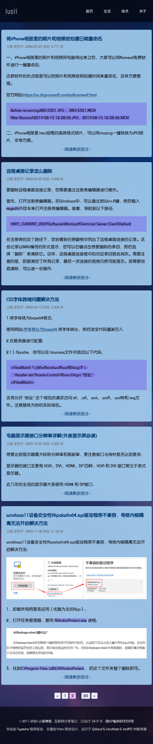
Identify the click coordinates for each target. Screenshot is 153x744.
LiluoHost (112, 729)
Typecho (23, 729)
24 (86, 696)
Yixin (60, 729)
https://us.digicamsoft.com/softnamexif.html (60, 95)
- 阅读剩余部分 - (76, 149)
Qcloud (97, 729)
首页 (89, 11)
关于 (142, 11)
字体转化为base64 (40, 329)
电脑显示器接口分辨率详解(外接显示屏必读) (51, 435)
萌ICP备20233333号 (119, 721)
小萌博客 (45, 721)
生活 (107, 11)
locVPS (127, 729)
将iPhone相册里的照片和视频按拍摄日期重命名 (54, 39)
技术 (125, 11)
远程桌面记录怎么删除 (29, 171)
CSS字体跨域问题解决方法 (32, 299)
